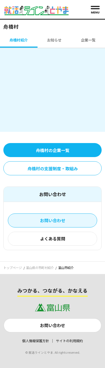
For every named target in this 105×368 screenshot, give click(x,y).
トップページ (12, 267)
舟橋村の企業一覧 (52, 150)
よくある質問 (52, 239)
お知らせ (54, 40)
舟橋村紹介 (19, 40)
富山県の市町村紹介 (40, 267)
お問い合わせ (52, 220)
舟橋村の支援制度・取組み (52, 168)
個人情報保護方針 (35, 340)
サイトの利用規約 (69, 340)
